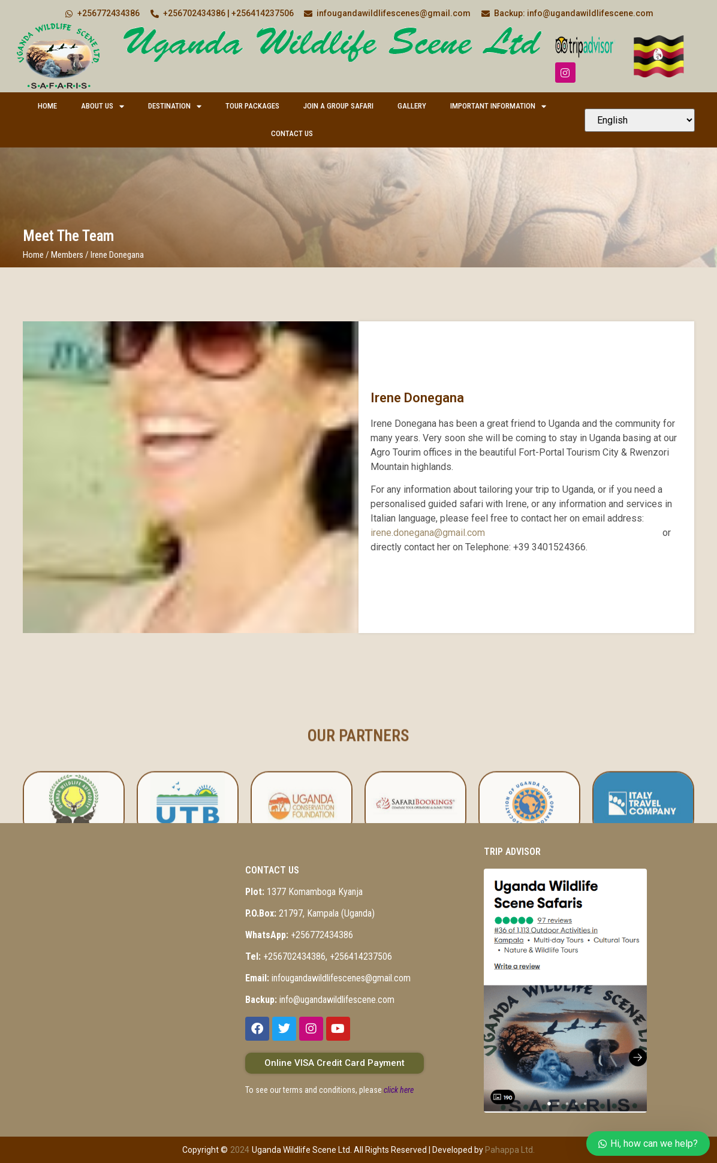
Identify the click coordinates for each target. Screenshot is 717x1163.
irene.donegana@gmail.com (427, 532)
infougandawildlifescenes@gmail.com (328, 978)
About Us (102, 106)
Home (47, 105)
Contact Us (292, 133)
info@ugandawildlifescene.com (319, 999)
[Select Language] (640, 120)
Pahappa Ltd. (510, 1150)
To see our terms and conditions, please (329, 1090)
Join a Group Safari (338, 105)
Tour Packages (252, 105)
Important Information (498, 106)
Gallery (411, 105)
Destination (174, 106)
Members (67, 254)
